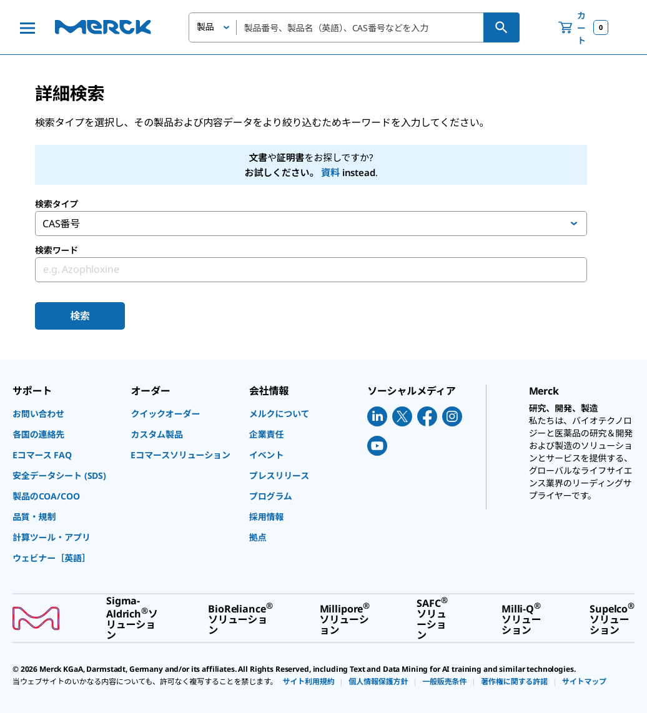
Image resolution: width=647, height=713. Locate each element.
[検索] (501, 27)
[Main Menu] (27, 27)
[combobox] (354, 27)
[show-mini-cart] (583, 27)
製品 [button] (205, 26)
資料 (330, 172)
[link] (65, 414)
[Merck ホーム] (103, 27)
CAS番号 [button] (61, 223)
